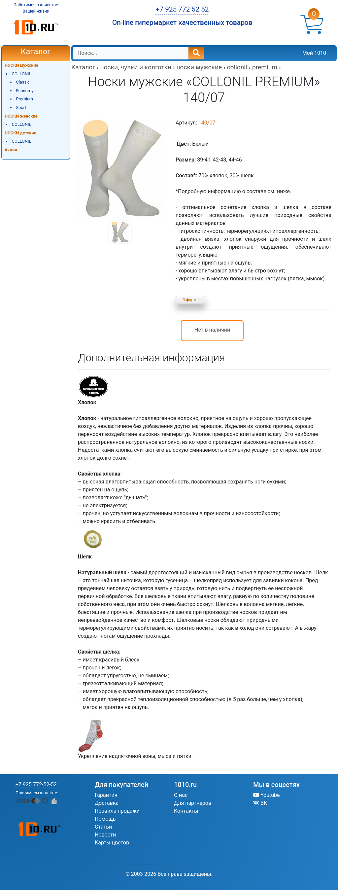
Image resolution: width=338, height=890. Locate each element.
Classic (22, 82)
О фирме (191, 300)
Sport (21, 107)
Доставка (106, 803)
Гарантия (106, 795)
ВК (260, 803)
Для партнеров (192, 803)
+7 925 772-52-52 (36, 784)
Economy (24, 90)
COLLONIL (21, 73)
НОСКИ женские (21, 116)
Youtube (266, 795)
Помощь (105, 819)
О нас (180, 795)
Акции (11, 149)
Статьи (103, 827)
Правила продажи (117, 811)
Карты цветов (112, 842)
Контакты (186, 811)
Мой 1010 (314, 53)
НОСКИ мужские (21, 65)
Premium (24, 98)
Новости (105, 835)
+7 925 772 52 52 (182, 9)
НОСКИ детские (20, 132)
